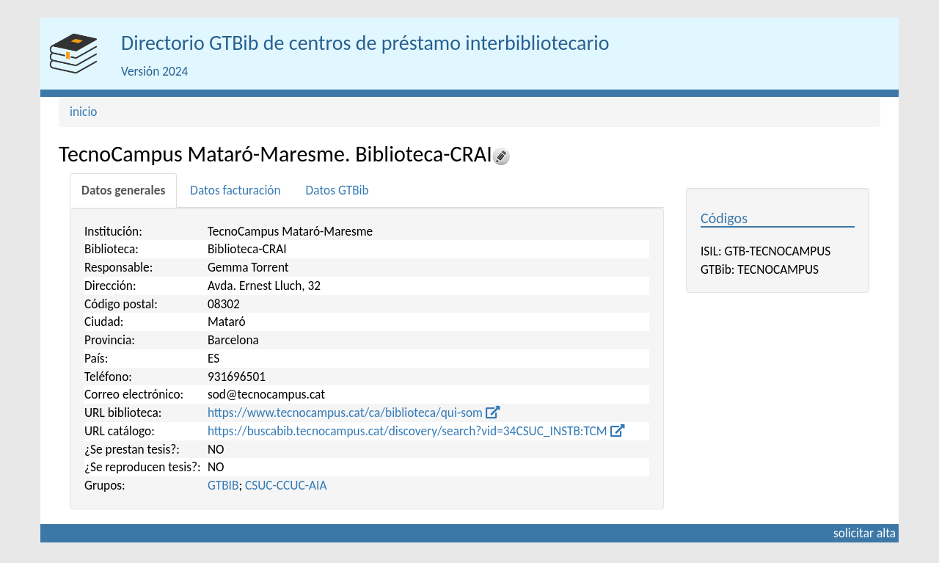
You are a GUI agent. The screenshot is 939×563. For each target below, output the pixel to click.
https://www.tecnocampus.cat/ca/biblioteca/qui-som (354, 412)
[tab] (123, 190)
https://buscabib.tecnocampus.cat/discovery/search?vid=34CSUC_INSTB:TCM (416, 431)
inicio (84, 111)
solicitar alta (864, 533)
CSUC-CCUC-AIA (285, 485)
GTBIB (223, 485)
